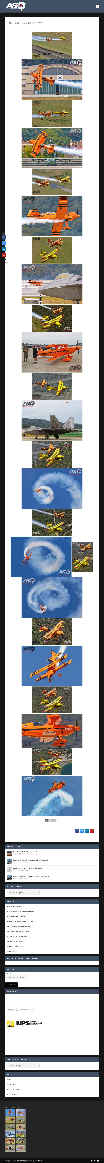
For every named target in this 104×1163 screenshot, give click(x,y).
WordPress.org (12, 1094)
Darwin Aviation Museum (16, 941)
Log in (9, 1079)
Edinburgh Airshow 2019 (15, 946)
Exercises (24, 854)
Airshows (24, 862)
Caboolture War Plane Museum (18, 931)
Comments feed (13, 1089)
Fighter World (12, 951)
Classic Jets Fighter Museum (17, 936)
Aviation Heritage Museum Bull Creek (20, 921)
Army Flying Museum (14, 906)
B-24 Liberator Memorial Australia (19, 926)
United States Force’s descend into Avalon (28, 868)
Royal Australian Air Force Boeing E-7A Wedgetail (30, 860)
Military (35, 854)
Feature (30, 854)
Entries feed (11, 1084)
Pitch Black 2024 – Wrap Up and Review (27, 852)
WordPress (38, 1161)
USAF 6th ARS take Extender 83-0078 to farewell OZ (31, 876)
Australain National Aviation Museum (20, 911)
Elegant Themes (19, 1161)
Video (28, 870)
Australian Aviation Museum (17, 916)
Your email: (10, 973)
